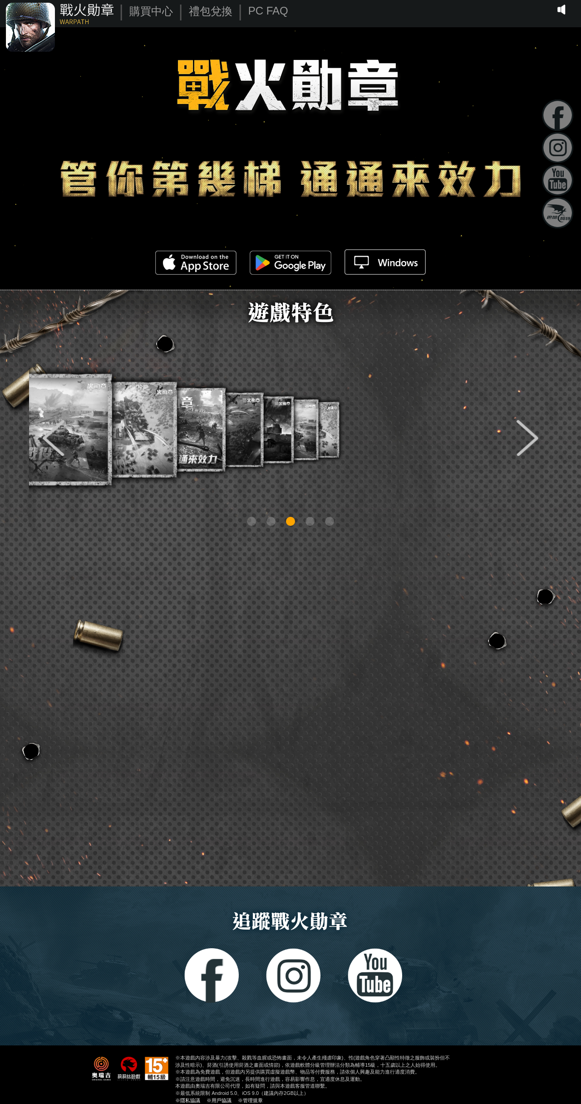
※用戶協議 (219, 1100)
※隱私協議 (187, 1100)
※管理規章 (250, 1100)
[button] (53, 438)
